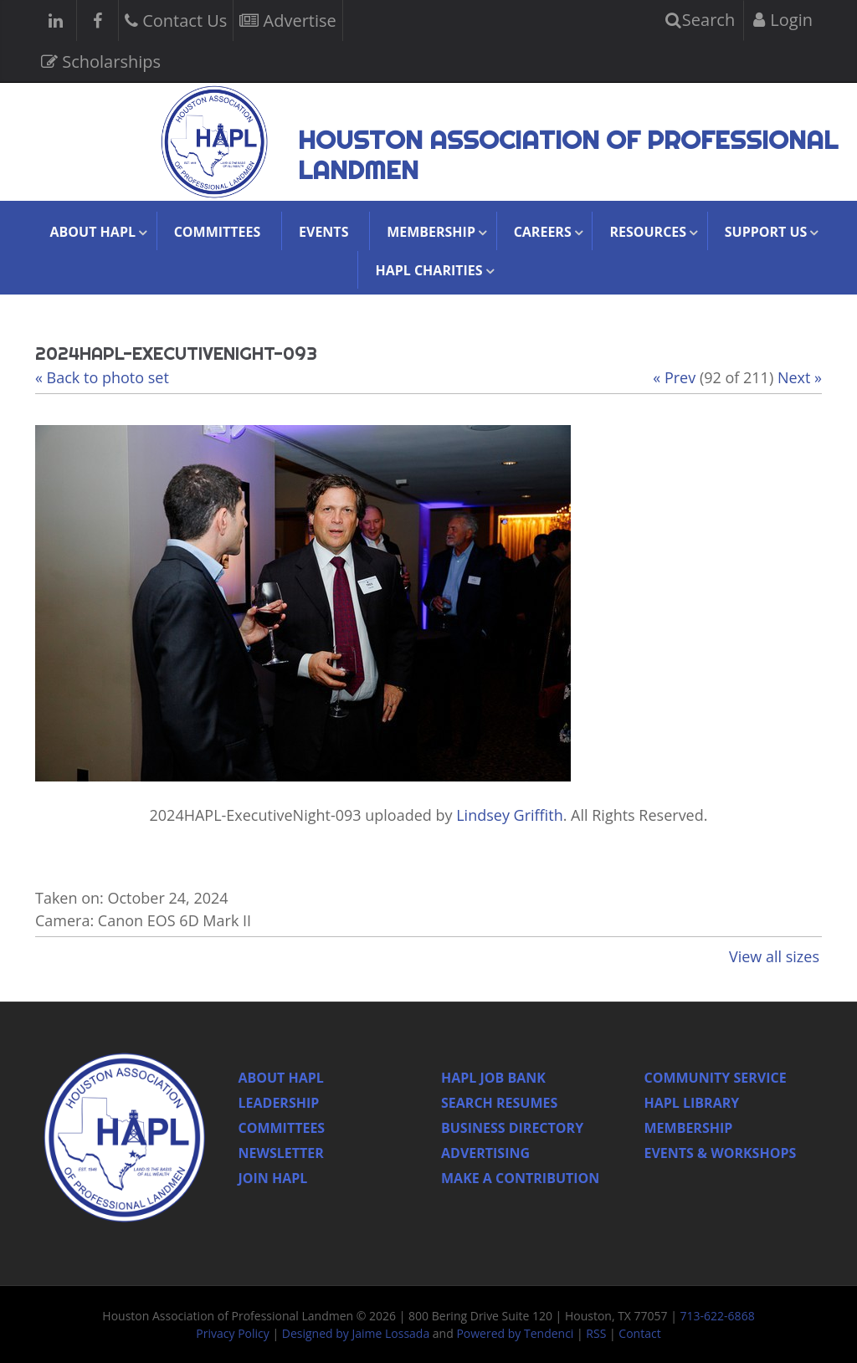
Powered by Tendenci (514, 1333)
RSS (596, 1333)
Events (323, 232)
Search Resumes (499, 1103)
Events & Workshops (720, 1153)
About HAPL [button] (93, 232)
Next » (799, 377)
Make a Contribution (520, 1178)
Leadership (279, 1103)
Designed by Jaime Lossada (355, 1333)
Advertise (287, 18)
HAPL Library (692, 1103)
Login (783, 19)
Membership (688, 1128)
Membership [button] (431, 232)
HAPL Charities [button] (428, 270)
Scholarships (101, 59)
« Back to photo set (102, 377)
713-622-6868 (717, 1316)
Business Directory (512, 1128)
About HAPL (281, 1077)
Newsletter (281, 1153)
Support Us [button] (766, 232)
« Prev (674, 377)
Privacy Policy (232, 1333)
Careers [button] (543, 232)
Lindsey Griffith (509, 815)
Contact (639, 1333)
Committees (217, 232)
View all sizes (774, 956)
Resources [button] (647, 232)
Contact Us (176, 18)
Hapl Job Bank (493, 1077)
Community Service (715, 1077)
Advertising (485, 1153)
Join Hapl (273, 1178)
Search (700, 19)
